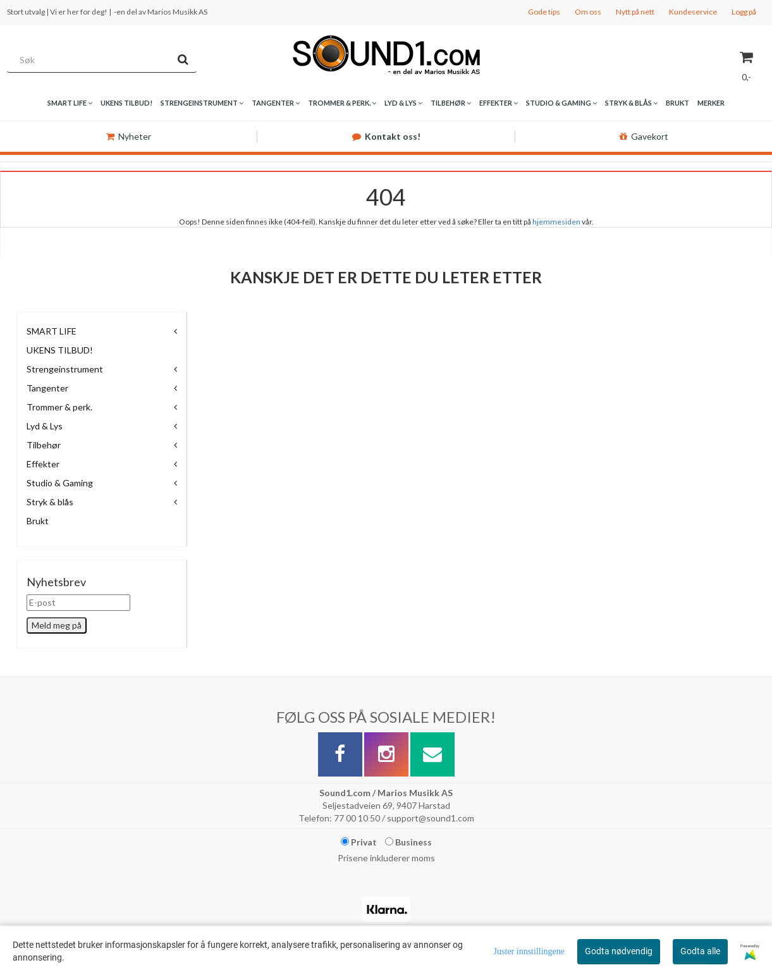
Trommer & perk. (59, 407)
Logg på (744, 11)
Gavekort (644, 136)
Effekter (43, 463)
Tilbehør (44, 444)
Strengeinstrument (65, 369)
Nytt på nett (635, 11)
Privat (359, 842)
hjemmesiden (556, 221)
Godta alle (700, 951)
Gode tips (544, 11)
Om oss (588, 11)
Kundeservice (693, 11)
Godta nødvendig (619, 951)
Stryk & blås (50, 501)
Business (408, 842)
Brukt (38, 520)
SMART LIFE (52, 331)
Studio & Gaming (60, 482)
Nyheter (128, 136)
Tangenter (47, 388)
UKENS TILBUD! (60, 350)
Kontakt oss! (386, 136)
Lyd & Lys (45, 426)
